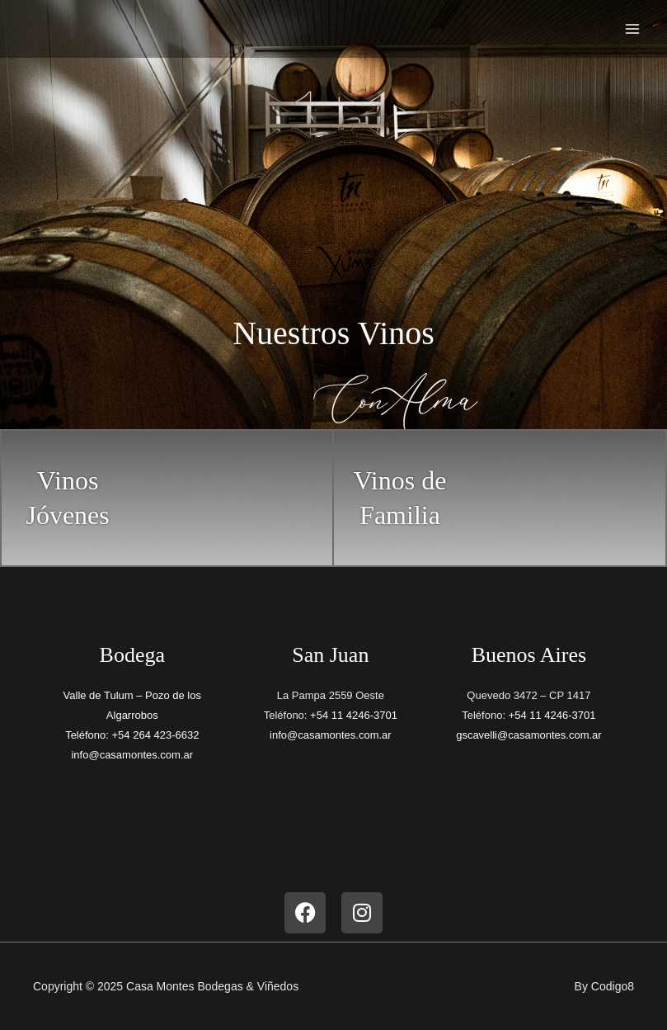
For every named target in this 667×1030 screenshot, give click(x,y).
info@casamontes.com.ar (132, 755)
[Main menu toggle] (632, 29)
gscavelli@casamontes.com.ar (528, 735)
